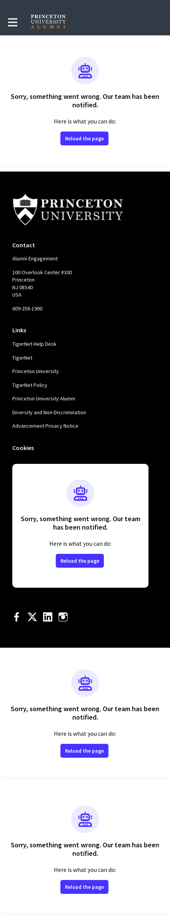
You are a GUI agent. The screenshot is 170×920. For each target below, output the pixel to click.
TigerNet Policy (29, 385)
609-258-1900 (27, 308)
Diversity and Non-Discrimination (49, 412)
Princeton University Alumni (43, 398)
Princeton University (35, 371)
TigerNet (22, 357)
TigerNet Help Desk (34, 343)
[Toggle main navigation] (12, 22)
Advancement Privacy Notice (45, 425)
